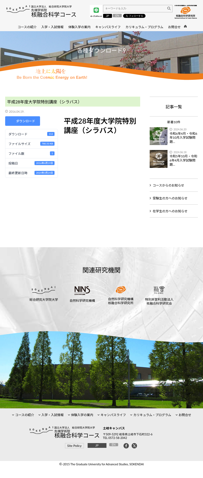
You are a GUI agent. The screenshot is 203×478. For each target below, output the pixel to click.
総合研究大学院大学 (44, 299)
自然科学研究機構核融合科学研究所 (120, 301)
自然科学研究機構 (82, 300)
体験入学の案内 (81, 415)
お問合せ (184, 415)
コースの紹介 (24, 415)
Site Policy (74, 445)
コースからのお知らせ (168, 185)
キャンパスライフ (113, 415)
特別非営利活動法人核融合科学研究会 (159, 301)
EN (117, 15)
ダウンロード (25, 121)
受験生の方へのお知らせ (170, 198)
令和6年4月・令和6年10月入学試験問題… (183, 138)
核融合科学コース (54, 14)
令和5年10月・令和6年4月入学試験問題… (183, 160)
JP (107, 15)
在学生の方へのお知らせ (170, 211)
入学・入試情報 (52, 415)
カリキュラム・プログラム (151, 415)
